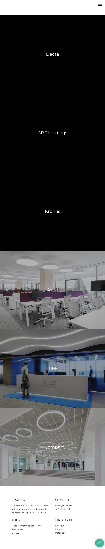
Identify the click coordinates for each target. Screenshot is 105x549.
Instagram (60, 533)
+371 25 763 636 (62, 509)
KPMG (52, 368)
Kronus (52, 211)
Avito (52, 290)
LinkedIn (59, 525)
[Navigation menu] (100, 4)
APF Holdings (52, 132)
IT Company (52, 447)
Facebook (60, 529)
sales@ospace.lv (63, 505)
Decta (52, 54)
